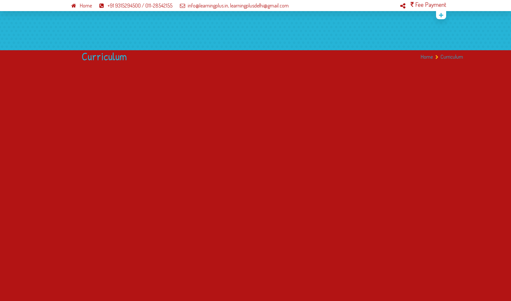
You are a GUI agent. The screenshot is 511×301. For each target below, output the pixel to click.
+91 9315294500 (117, 5)
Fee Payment (428, 4)
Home (78, 5)
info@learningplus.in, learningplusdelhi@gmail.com (231, 5)
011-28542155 (158, 5)
